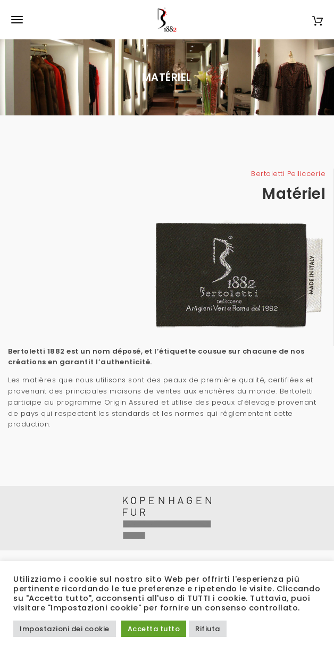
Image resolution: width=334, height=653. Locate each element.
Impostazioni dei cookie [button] (65, 629)
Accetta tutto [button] (154, 629)
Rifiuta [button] (207, 629)
